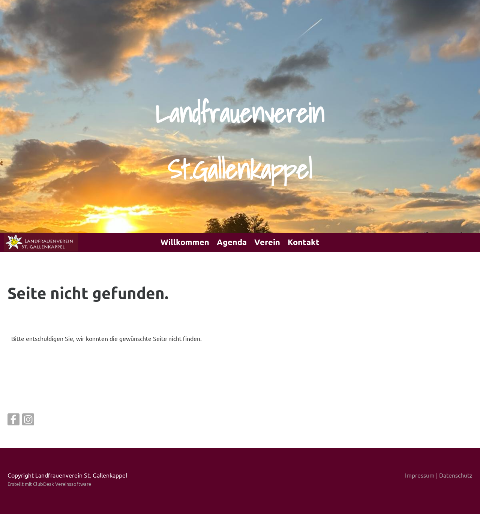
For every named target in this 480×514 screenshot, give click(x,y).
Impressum (420, 475)
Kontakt (304, 242)
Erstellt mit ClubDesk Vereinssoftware (49, 484)
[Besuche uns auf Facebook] (14, 420)
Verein (267, 242)
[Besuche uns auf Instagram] (28, 420)
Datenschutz (455, 475)
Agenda (232, 242)
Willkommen (184, 242)
